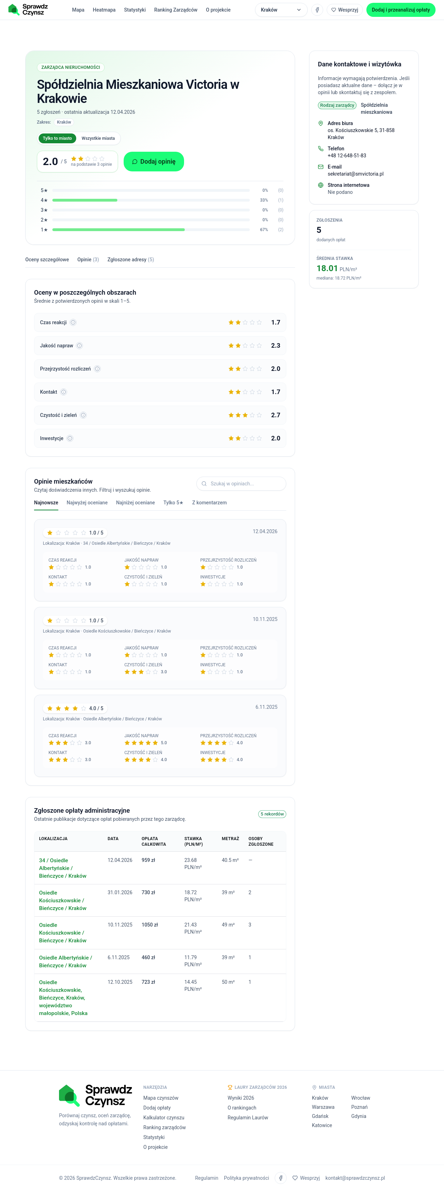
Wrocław (360, 1098)
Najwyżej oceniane (87, 502)
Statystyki (135, 10)
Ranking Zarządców (175, 10)
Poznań (359, 1107)
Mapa (78, 10)
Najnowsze (46, 505)
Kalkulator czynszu (163, 1117)
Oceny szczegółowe (47, 259)
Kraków (320, 1098)
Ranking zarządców (164, 1127)
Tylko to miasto (57, 138)
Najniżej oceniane (135, 502)
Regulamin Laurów (248, 1117)
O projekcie (218, 10)
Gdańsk (320, 1116)
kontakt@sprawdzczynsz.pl (355, 1178)
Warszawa (323, 1107)
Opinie (88, 259)
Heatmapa (104, 10)
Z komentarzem (209, 502)
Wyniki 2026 (241, 1098)
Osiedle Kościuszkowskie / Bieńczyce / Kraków (62, 900)
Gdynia (358, 1116)
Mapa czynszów (160, 1098)
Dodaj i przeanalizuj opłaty (401, 10)
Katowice (322, 1125)
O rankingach (242, 1108)
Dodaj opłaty (157, 1108)
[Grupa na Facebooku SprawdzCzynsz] (317, 10)
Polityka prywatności (246, 1178)
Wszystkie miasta (98, 138)
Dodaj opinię (154, 161)
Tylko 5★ (173, 502)
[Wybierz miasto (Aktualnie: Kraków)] (281, 10)
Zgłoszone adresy (130, 259)
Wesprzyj (344, 10)
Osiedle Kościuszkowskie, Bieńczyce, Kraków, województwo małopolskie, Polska (63, 997)
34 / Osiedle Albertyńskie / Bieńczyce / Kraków (62, 868)
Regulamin (206, 1178)
